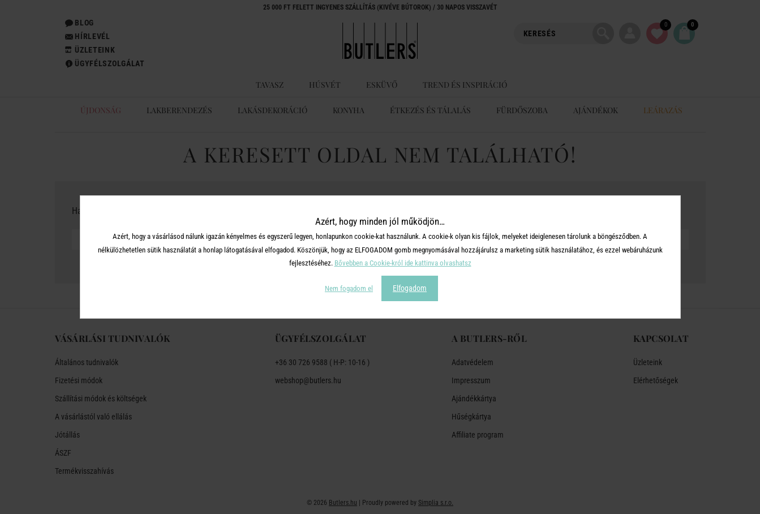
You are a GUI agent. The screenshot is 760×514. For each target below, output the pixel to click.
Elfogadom (410, 288)
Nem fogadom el (349, 288)
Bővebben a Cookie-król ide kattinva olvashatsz (402, 263)
